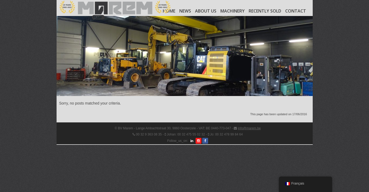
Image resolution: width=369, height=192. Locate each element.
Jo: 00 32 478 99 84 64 (226, 134)
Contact (295, 11)
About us (205, 11)
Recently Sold (265, 11)
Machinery (232, 11)
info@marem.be (249, 128)
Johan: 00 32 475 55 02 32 (186, 134)
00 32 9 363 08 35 (149, 134)
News (185, 11)
